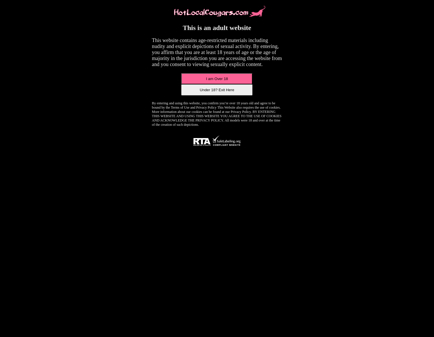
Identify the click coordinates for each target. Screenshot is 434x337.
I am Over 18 (217, 79)
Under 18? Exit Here (217, 90)
